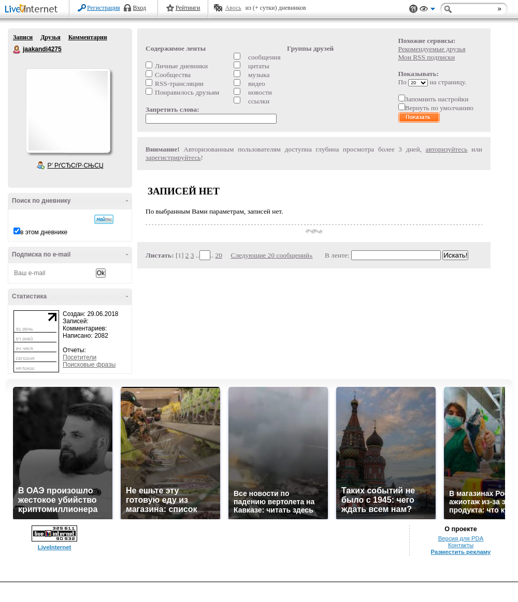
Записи (23, 37)
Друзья (50, 37)
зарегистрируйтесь (173, 157)
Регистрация (103, 7)
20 (218, 255)
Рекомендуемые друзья (432, 49)
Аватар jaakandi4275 (68, 110)
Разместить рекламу (461, 552)
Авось (233, 7)
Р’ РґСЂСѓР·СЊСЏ (76, 165)
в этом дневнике (43, 232)
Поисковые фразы (89, 364)
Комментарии (87, 37)
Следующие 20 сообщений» (272, 255)
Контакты (460, 545)
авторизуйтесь (447, 149)
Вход (139, 7)
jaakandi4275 (17, 50)
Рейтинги (188, 7)
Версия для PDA (461, 538)
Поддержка (413, 9)
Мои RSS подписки (426, 57)
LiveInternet (33, 9)
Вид (427, 10)
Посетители (79, 357)
